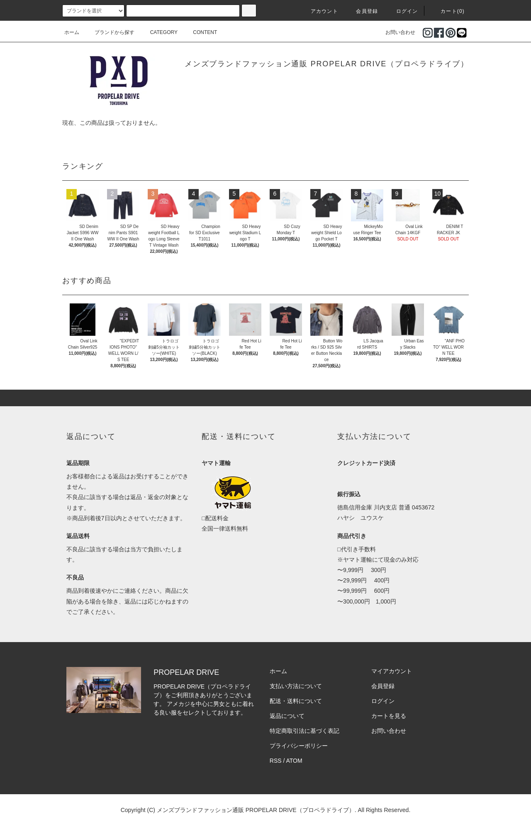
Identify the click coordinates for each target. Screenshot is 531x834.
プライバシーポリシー (299, 745)
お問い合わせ (395, 32)
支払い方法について (296, 686)
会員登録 (362, 11)
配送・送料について (296, 701)
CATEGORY (159, 32)
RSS (276, 760)
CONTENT (200, 32)
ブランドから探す (109, 32)
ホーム (71, 32)
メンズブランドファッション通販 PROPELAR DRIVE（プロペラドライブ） (327, 64)
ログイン (402, 11)
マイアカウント (391, 671)
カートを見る (388, 716)
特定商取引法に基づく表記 (304, 730)
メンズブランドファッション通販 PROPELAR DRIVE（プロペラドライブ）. (256, 810)
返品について (287, 716)
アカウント (319, 11)
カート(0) (448, 11)
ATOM (294, 760)
